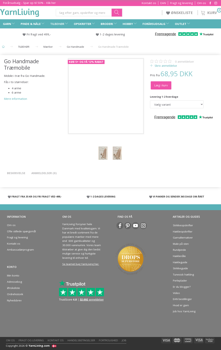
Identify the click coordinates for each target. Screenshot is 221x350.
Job (124, 340)
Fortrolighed (108, 340)
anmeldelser (184, 61)
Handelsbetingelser (81, 340)
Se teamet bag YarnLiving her (80, 264)
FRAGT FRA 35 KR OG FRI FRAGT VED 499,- (36, 196)
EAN (163, 3)
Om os (201, 3)
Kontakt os (149, 3)
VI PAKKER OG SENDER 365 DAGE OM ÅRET (178, 196)
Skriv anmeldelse (165, 66)
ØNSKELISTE (180, 12)
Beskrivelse (16, 173)
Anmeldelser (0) (44, 173)
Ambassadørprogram (20, 249)
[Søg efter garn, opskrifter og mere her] (117, 12)
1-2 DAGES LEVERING (102, 196)
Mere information (15, 99)
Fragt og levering (181, 3)
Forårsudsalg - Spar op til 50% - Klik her (29, 3)
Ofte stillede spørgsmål (21, 231)
